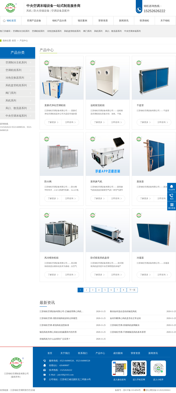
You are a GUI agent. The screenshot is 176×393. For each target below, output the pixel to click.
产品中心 (24, 41)
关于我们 (65, 353)
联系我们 (82, 353)
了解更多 (53, 122)
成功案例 (118, 353)
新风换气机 (96, 181)
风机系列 (98, 31)
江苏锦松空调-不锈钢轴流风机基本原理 (128, 332)
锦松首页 (11, 20)
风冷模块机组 (51, 257)
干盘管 (140, 105)
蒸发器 (140, 181)
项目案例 (82, 20)
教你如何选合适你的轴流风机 (123, 311)
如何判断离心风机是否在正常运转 (125, 318)
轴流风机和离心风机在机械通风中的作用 (58, 332)
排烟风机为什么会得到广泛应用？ (55, 339)
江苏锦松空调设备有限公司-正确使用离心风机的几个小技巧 (62, 311)
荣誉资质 (103, 20)
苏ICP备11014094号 (132, 390)
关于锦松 (165, 20)
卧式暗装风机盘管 (99, 257)
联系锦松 (144, 20)
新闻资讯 (123, 20)
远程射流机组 (97, 105)
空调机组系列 (38, 31)
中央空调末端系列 (132, 31)
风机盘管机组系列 (72, 31)
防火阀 (47, 181)
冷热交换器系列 (54, 31)
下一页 (132, 290)
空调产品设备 (34, 20)
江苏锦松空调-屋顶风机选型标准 (54, 325)
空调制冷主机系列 (21, 31)
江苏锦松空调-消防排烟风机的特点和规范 (58, 318)
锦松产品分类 (59, 20)
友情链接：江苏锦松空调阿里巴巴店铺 (17, 390)
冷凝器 (140, 257)
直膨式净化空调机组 (55, 105)
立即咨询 (70, 122)
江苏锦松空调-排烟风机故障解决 (124, 325)
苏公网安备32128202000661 (158, 390)
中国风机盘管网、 (44, 390)
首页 (14, 41)
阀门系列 (87, 31)
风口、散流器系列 (113, 31)
